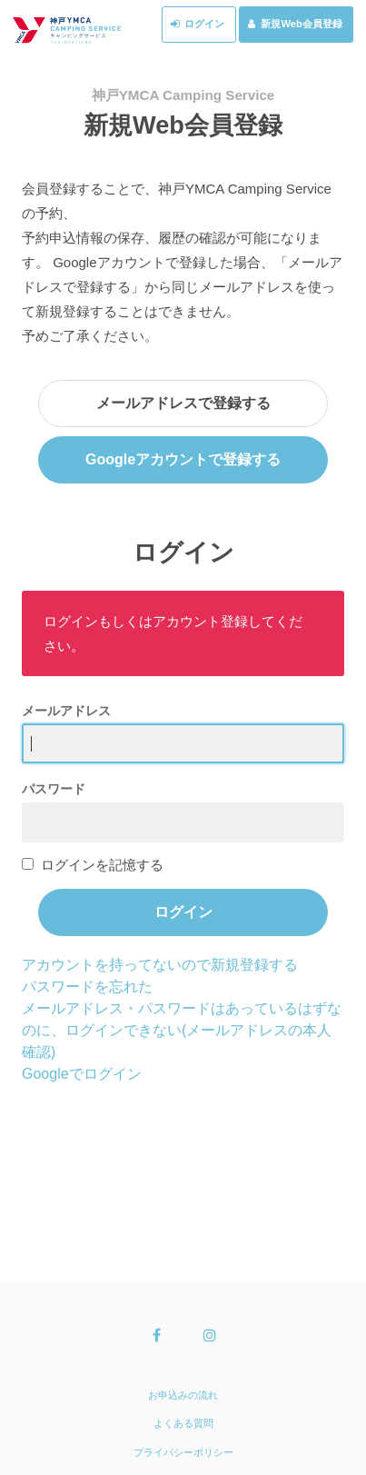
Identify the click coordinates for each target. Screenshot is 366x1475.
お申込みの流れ (183, 1395)
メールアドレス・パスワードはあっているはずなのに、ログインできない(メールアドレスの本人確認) (181, 1030)
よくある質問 (183, 1423)
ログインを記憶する (102, 864)
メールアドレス (66, 710)
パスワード (53, 789)
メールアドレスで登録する (183, 403)
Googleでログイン (82, 1073)
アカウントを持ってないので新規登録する (160, 964)
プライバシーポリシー (183, 1452)
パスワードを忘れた (87, 986)
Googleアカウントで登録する (183, 459)
